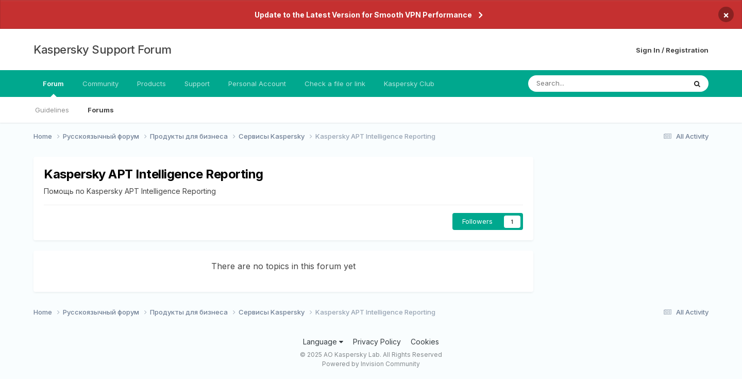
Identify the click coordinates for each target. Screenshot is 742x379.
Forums (101, 110)
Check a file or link (335, 83)
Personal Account (257, 83)
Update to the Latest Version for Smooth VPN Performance (363, 14)
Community (100, 83)
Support (197, 83)
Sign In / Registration (672, 50)
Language (323, 341)
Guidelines (52, 110)
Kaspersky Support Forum (102, 49)
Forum (53, 88)
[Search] (580, 83)
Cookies (425, 341)
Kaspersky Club (409, 83)
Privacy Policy (377, 341)
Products (151, 83)
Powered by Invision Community (371, 364)
